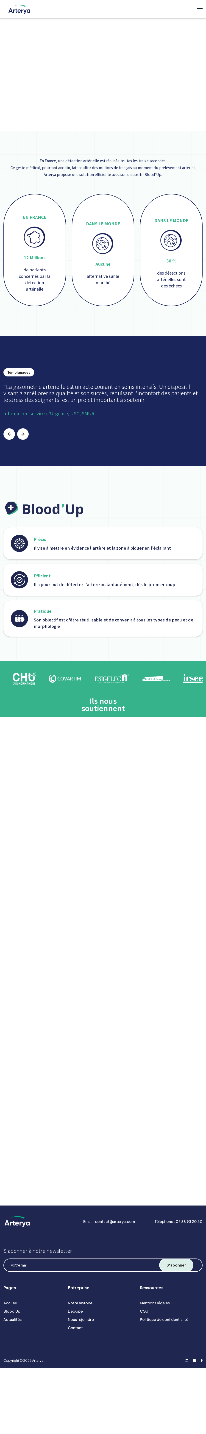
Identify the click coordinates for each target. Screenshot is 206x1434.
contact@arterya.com (115, 1221)
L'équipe (75, 1311)
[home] (97, 9)
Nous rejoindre (81, 1319)
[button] (9, 434)
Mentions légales (155, 1302)
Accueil (10, 1302)
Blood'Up (11, 1311)
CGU (144, 1311)
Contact (75, 1327)
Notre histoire (80, 1302)
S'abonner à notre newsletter (37, 1250)
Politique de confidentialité (164, 1319)
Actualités (12, 1319)
